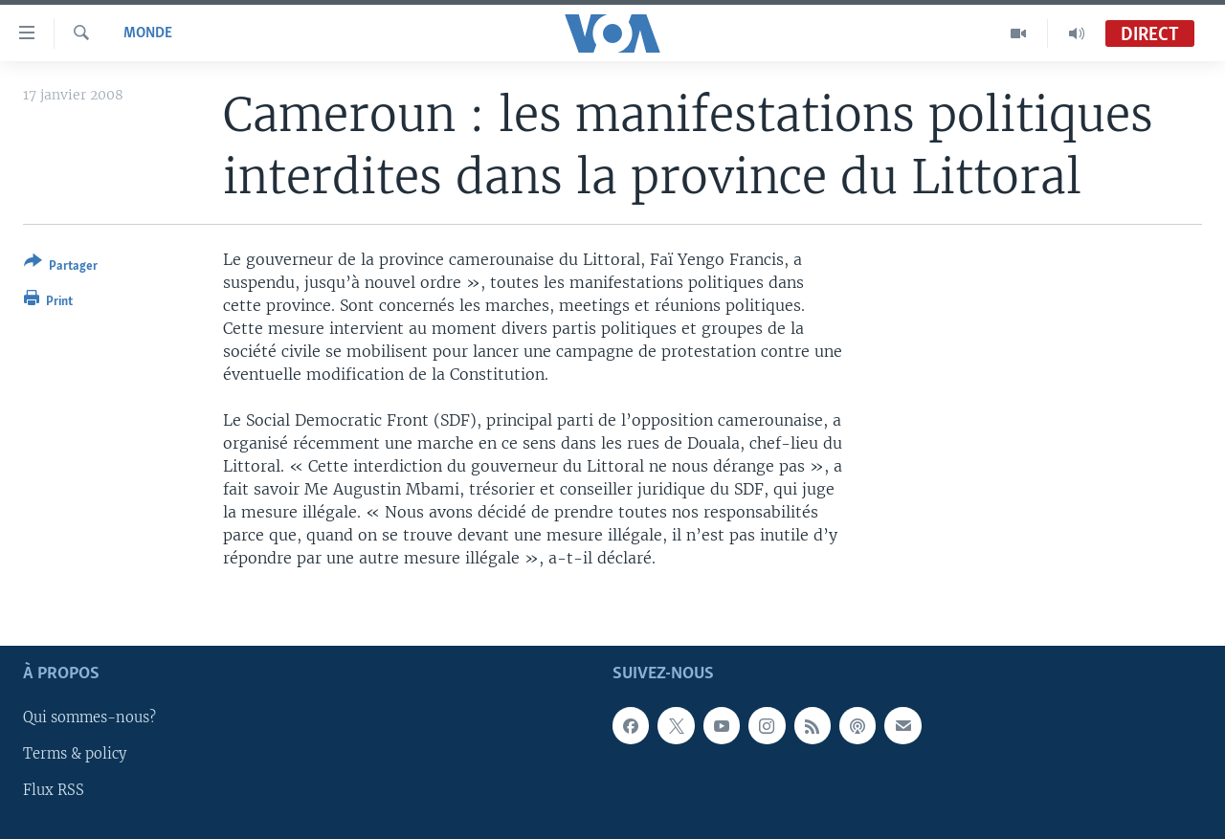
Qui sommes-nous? (89, 717)
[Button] (61, 267)
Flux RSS (53, 790)
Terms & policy (74, 753)
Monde (147, 33)
